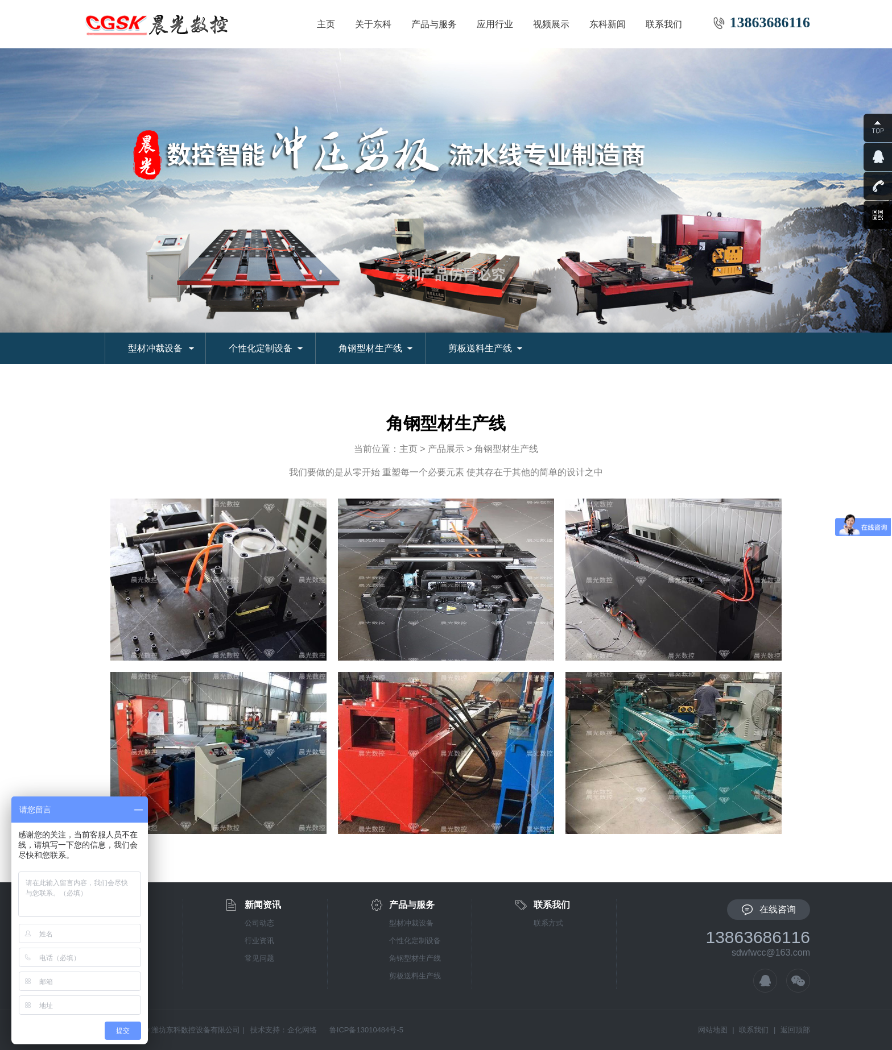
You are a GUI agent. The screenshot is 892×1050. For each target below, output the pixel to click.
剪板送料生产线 (480, 348)
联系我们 (664, 24)
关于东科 (373, 24)
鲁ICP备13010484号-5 (366, 1030)
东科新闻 (607, 24)
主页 (326, 24)
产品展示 (446, 449)
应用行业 (495, 24)
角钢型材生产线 (370, 348)
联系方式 (548, 923)
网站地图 (713, 1030)
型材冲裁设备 (155, 348)
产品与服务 (434, 24)
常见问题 (259, 958)
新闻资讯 (263, 905)
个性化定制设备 (260, 348)
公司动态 (259, 923)
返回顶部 (795, 1030)
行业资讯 (259, 940)
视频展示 (551, 24)
